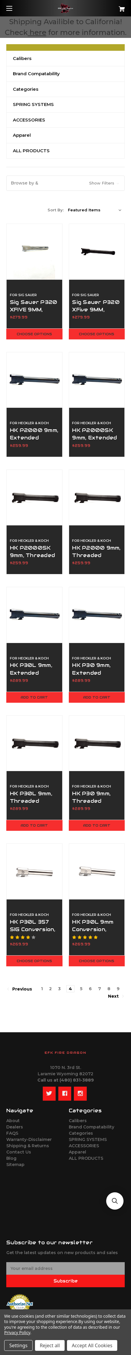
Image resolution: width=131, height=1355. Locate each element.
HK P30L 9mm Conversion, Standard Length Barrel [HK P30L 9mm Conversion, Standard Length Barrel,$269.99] (93, 933)
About (13, 1120)
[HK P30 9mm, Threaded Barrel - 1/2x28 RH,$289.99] (97, 743)
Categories (25, 89)
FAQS (12, 1133)
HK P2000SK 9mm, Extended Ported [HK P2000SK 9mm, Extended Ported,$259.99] (94, 437)
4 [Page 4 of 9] (70, 988)
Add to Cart (34, 697)
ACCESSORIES (29, 120)
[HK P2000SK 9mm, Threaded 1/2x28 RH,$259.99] (34, 497)
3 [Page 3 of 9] (59, 988)
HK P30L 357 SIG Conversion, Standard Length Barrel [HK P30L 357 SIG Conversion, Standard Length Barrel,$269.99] (33, 933)
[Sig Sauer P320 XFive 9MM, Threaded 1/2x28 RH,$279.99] (97, 251)
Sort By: (56, 209)
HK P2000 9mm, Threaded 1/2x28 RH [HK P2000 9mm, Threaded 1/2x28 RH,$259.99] (96, 555)
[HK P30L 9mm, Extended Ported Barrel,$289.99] (34, 615)
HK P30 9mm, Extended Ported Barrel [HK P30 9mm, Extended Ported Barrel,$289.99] (93, 672)
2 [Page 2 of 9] (50, 988)
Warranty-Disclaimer (29, 1139)
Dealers (14, 1127)
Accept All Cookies (92, 1345)
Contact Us (18, 1152)
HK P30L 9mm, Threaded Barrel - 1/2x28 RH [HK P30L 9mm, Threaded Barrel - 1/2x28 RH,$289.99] (33, 804)
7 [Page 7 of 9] (99, 988)
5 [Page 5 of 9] (81, 988)
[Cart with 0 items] (113, 6)
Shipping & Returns (27, 1145)
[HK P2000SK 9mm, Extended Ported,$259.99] (97, 380)
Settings (18, 1345)
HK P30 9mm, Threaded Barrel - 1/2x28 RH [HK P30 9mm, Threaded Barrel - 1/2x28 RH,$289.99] (95, 804)
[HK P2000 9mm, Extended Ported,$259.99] (34, 380)
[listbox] (95, 209)
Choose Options (34, 334)
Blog (11, 1158)
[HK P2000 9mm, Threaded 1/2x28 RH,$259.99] (97, 497)
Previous (19, 989)
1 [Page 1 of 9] (42, 988)
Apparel (22, 135)
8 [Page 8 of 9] (108, 988)
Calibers (22, 58)
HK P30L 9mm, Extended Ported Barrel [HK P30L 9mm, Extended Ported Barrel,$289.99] (31, 672)
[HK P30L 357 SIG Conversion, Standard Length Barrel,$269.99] (34, 871)
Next (116, 996)
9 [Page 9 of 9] (118, 988)
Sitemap (15, 1164)
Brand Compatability (36, 73)
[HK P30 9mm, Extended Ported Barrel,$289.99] (97, 615)
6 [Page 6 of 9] (90, 988)
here (38, 32)
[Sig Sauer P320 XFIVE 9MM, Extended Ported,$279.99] (34, 251)
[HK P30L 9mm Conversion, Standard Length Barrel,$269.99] (97, 871)
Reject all (50, 1345)
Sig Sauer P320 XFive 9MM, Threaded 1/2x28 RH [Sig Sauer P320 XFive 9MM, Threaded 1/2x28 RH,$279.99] (96, 313)
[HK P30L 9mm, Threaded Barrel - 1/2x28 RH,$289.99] (34, 743)
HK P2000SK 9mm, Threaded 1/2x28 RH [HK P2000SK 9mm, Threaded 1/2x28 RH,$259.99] (32, 555)
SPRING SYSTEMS (33, 104)
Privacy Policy (17, 1332)
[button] (65, 183)
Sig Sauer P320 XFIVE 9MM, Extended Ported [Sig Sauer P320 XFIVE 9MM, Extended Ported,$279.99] (33, 313)
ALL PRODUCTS (31, 150)
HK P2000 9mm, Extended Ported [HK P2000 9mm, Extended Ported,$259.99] (34, 437)
